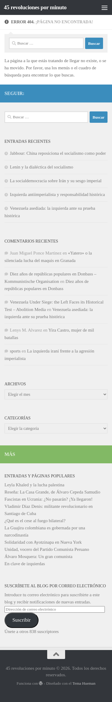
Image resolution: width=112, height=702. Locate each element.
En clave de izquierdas (24, 563)
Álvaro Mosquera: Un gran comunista (38, 556)
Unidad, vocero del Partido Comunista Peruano (46, 549)
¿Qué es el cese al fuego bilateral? (34, 520)
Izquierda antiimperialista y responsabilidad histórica (57, 194)
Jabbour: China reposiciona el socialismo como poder (58, 153)
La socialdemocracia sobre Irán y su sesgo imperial (56, 180)
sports (15, 351)
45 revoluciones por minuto (35, 7)
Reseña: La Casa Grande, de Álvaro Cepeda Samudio (52, 492)
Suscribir (21, 620)
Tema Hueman (83, 683)
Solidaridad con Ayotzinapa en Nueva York (43, 542)
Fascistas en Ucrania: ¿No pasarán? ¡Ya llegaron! (48, 499)
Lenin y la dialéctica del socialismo (41, 167)
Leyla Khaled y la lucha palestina (34, 484)
